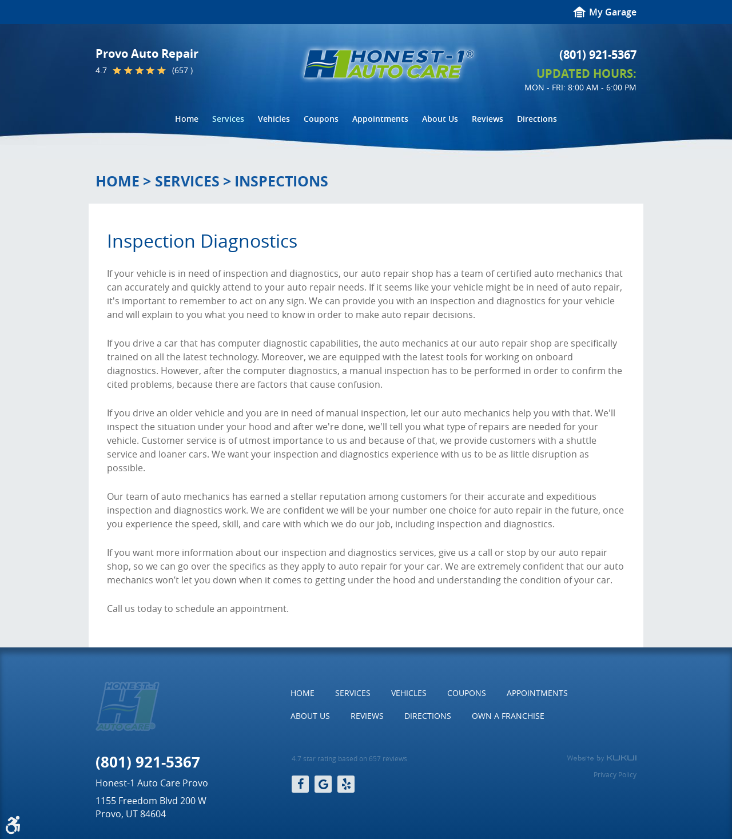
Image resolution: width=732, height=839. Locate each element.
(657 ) (182, 70)
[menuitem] (186, 119)
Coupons (321, 118)
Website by (601, 758)
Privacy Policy (615, 774)
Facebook (300, 784)
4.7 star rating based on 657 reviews (349, 758)
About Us (440, 118)
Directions (537, 118)
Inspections (281, 181)
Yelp (346, 784)
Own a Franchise (508, 715)
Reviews (487, 118)
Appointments (380, 118)
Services (228, 118)
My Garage (612, 12)
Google (323, 784)
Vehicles (274, 118)
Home (186, 118)
